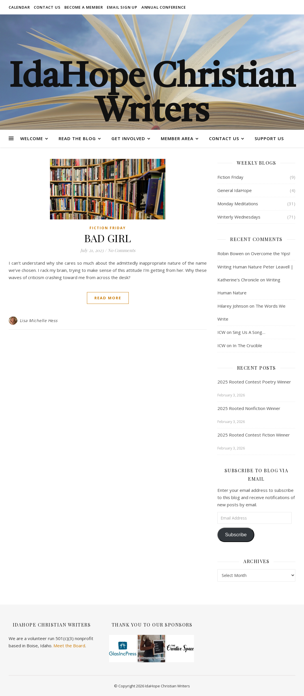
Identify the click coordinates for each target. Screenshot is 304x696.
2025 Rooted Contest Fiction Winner (253, 435)
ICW (221, 332)
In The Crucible (247, 345)
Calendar (19, 7)
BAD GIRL (107, 238)
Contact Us (47, 7)
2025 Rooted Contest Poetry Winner (254, 382)
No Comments (121, 250)
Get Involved (128, 138)
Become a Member (83, 7)
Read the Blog (77, 138)
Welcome (31, 138)
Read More (107, 297)
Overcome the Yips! (270, 253)
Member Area (177, 138)
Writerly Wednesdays (238, 217)
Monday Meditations (237, 203)
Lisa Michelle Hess (39, 320)
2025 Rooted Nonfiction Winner (248, 408)
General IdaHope (234, 190)
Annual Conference (163, 7)
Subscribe (236, 534)
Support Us (269, 138)
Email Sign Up (122, 7)
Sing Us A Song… (249, 332)
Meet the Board (69, 645)
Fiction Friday (107, 227)
